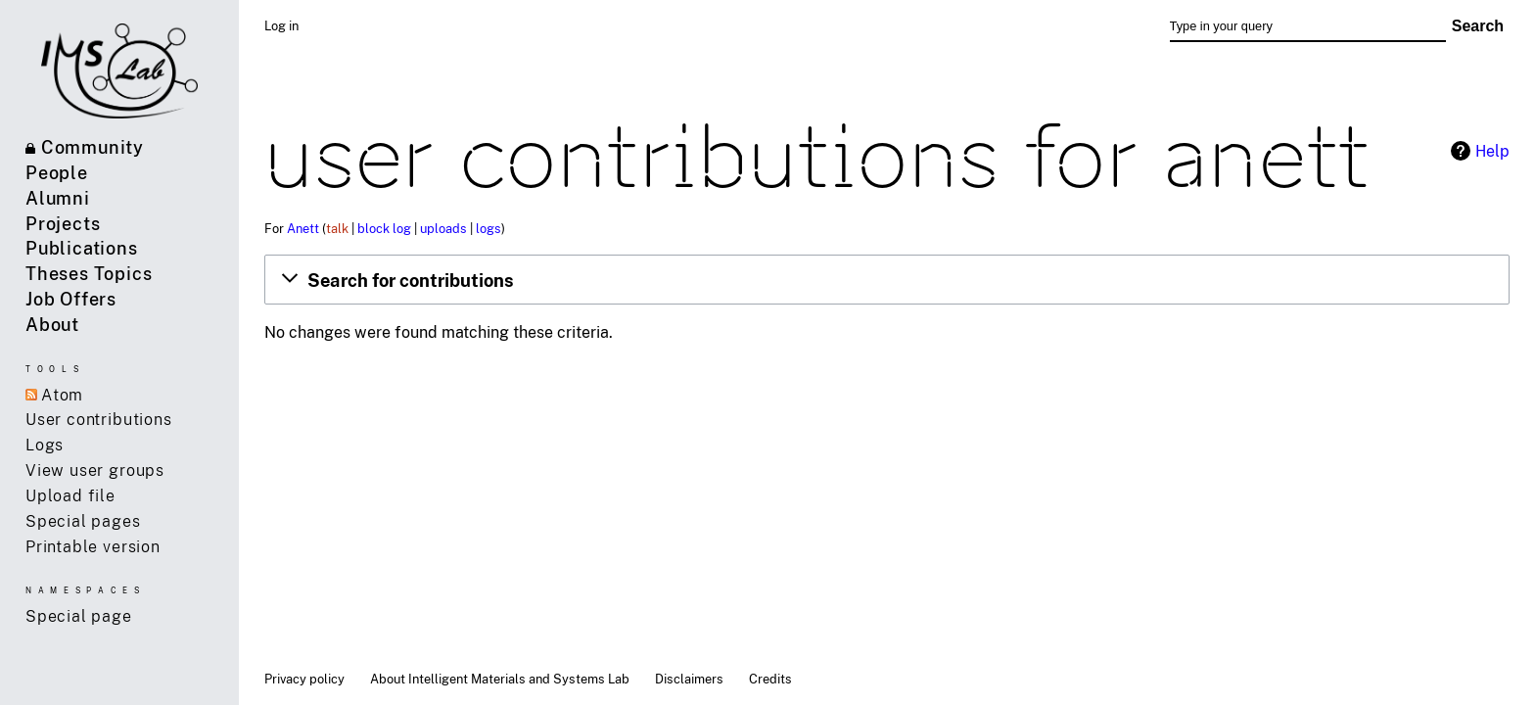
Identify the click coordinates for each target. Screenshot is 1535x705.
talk (337, 228)
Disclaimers (689, 678)
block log (384, 228)
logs (488, 228)
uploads (443, 228)
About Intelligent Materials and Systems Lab (499, 678)
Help (1492, 151)
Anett (303, 228)
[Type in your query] (1308, 26)
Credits (770, 678)
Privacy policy (304, 678)
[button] (887, 279)
